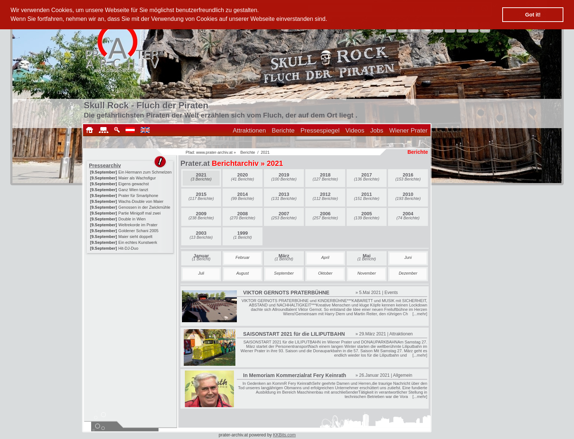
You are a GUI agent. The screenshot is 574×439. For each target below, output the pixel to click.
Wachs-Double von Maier (140, 201)
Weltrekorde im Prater (137, 225)
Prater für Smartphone (138, 195)
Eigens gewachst (133, 184)
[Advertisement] (130, 301)
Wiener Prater (408, 130)
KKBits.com (284, 435)
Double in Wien (132, 219)
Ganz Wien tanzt (133, 189)
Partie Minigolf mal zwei (139, 213)
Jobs (376, 130)
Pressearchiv (105, 165)
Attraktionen (249, 130)
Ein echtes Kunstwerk (137, 242)
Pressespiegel (320, 130)
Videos (355, 130)
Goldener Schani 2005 (138, 230)
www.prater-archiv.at (214, 152)
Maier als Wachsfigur (137, 178)
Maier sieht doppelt (135, 236)
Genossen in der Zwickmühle (144, 207)
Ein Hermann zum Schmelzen (145, 172)
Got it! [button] (533, 15)
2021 (265, 152)
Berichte (283, 130)
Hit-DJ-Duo (128, 248)
